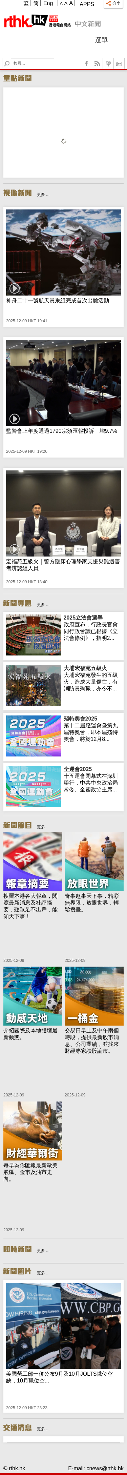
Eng (48, 3)
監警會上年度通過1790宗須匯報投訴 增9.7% (61, 431)
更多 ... (43, 194)
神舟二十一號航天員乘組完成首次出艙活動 (57, 300)
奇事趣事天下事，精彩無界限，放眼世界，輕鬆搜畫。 (92, 902)
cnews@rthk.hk (105, 1468)
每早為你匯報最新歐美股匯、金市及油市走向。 (30, 1172)
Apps (87, 4)
